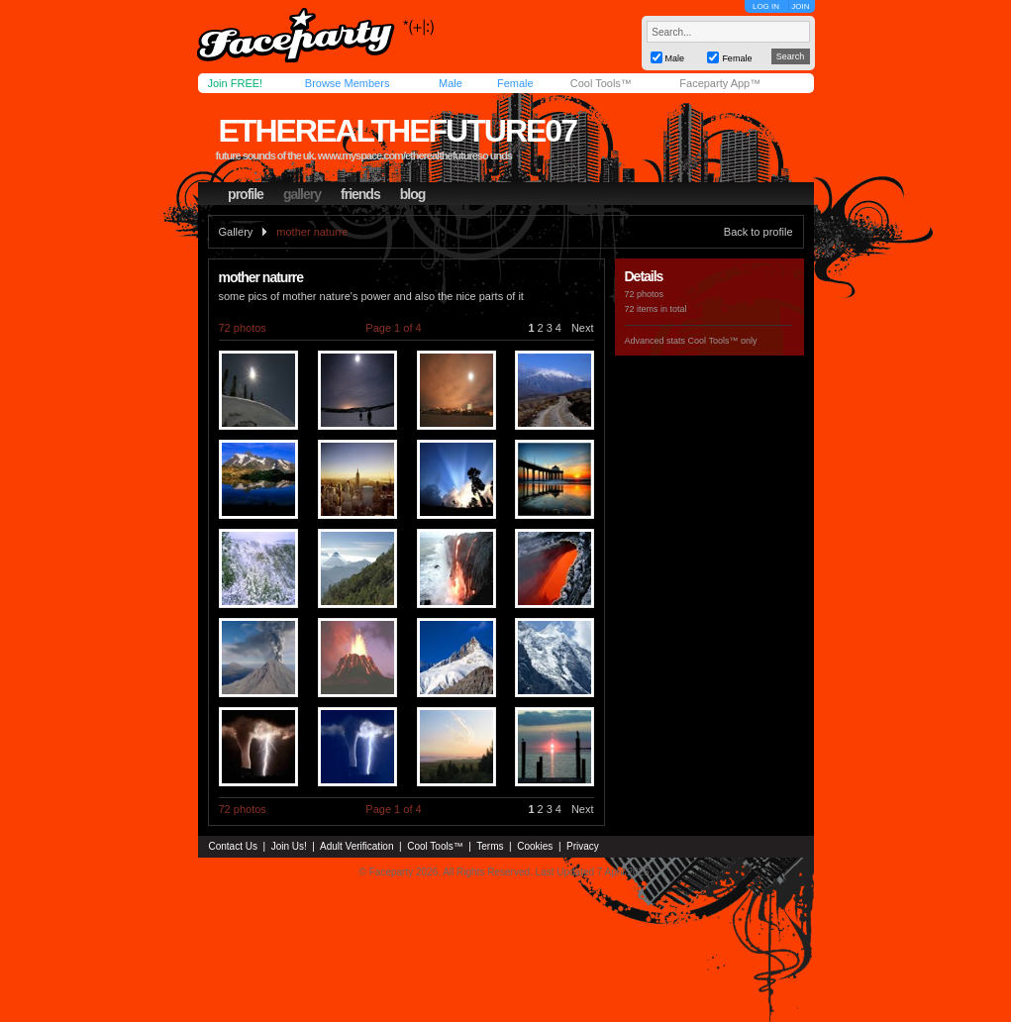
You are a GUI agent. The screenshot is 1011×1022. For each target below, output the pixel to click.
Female (515, 83)
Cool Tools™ (601, 83)
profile (245, 194)
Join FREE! (235, 83)
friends (360, 194)
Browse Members (347, 83)
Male (450, 83)
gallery (302, 194)
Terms (489, 846)
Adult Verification (357, 846)
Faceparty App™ (719, 83)
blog (413, 194)
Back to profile (758, 232)
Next (582, 328)
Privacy (582, 846)
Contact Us (233, 846)
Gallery (236, 232)
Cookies (535, 846)
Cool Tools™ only (723, 341)
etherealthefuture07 (396, 131)
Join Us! (289, 846)
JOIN (800, 6)
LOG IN (766, 6)
